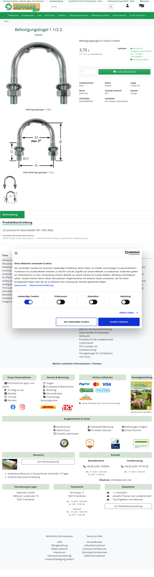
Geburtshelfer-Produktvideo (94, 332)
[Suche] (79, 6)
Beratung (48, 390)
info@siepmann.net (121, 480)
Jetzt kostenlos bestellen (141, 412)
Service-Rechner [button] (119, 15)
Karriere (9, 400)
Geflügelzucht (9, 284)
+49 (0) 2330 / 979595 (96, 466)
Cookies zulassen (119, 322)
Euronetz (7, 270)
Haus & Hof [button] (50, 15)
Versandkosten (96, 54)
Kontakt (9, 393)
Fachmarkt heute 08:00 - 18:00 (121, 1)
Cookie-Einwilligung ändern (59, 559)
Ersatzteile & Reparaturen (57, 386)
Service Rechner (132, 430)
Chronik (9, 397)
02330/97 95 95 (77, 1)
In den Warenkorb (124, 71)
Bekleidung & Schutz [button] (100, 15)
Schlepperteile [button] (27, 15)
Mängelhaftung (59, 545)
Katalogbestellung (142, 377)
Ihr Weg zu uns (13, 390)
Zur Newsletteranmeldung (128, 506)
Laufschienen (86, 343)
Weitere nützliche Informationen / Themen (77, 363)
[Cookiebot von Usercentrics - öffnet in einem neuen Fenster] (127, 253)
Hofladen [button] (62, 15)
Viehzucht (84, 336)
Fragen (47, 383)
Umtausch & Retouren (94, 548)
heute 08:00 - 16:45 (93, 1)
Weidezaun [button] (13, 15)
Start (6, 21)
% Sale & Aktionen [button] (137, 15)
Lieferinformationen (94, 545)
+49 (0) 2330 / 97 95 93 (134, 466)
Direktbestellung (56, 1)
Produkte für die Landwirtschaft (96, 339)
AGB (59, 542)
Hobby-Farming (10, 280)
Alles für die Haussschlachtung (95, 329)
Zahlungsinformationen (94, 552)
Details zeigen (126, 312)
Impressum (20, 285)
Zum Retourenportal (48, 461)
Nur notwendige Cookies (76, 322)
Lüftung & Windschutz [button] (78, 15)
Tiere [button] (39, 15)
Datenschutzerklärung (42, 285)
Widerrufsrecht (59, 548)
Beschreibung (12, 214)
